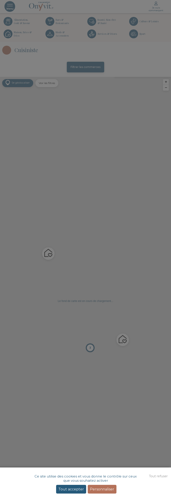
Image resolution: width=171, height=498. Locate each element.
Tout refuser (158, 476)
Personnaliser (102, 489)
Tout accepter (71, 489)
